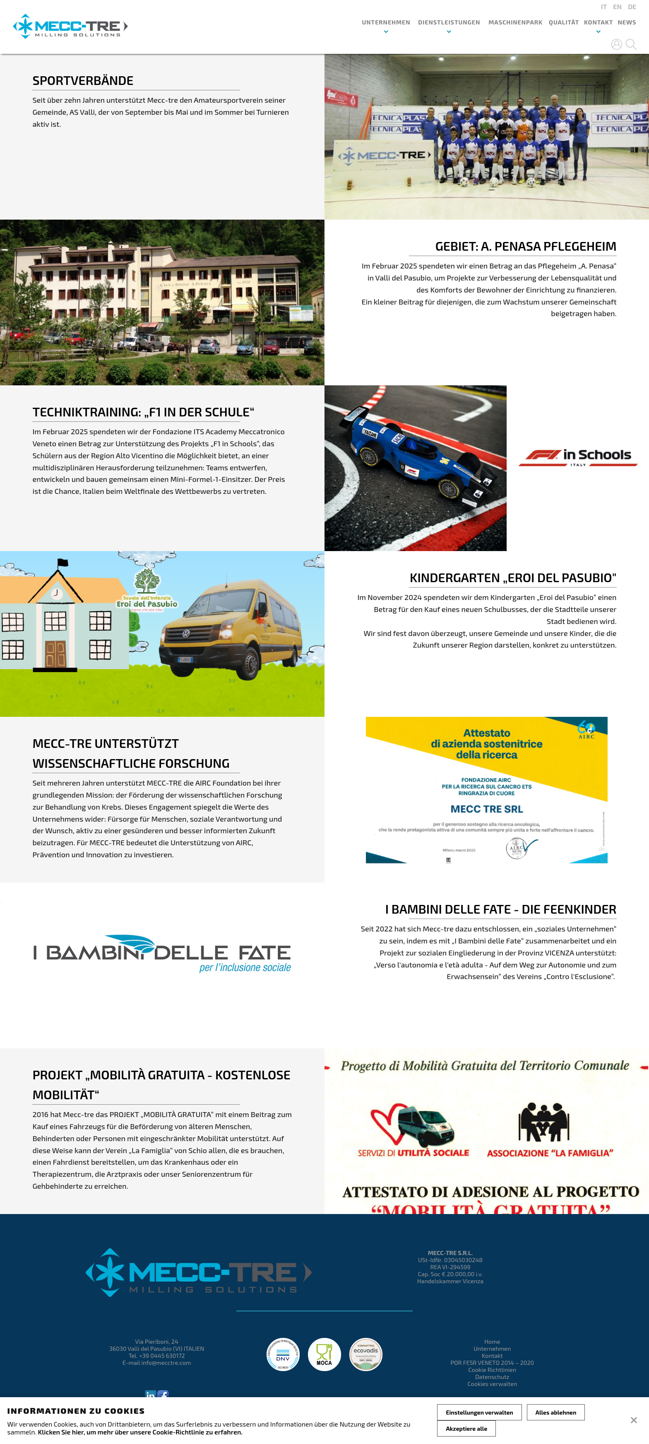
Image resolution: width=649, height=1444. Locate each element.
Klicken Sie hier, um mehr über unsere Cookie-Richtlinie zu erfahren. (140, 1432)
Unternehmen (492, 1348)
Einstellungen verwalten (479, 1412)
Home (492, 1341)
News (627, 22)
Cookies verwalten (492, 1383)
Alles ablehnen (556, 1412)
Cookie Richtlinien (493, 1369)
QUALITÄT (564, 22)
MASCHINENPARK (515, 22)
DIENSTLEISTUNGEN (449, 22)
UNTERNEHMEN (386, 22)
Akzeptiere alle (466, 1428)
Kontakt (598, 22)
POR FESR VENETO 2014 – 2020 (492, 1362)
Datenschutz (492, 1376)
